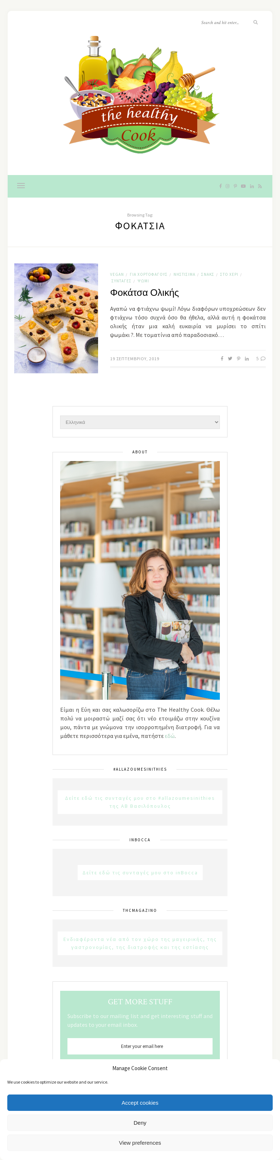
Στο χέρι (229, 274)
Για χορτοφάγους (149, 274)
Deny (139, 1123)
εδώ (170, 735)
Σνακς (207, 274)
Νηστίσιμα (184, 274)
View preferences (140, 1143)
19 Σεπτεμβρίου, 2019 (134, 358)
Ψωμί (143, 280)
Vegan (117, 274)
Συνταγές (122, 280)
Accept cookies (140, 1103)
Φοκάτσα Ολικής (144, 293)
